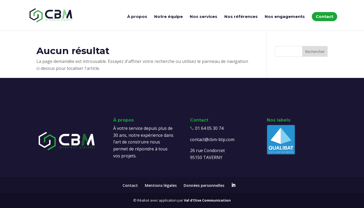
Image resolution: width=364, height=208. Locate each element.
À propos (137, 17)
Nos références (241, 17)
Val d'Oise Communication (207, 200)
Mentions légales (161, 185)
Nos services (203, 17)
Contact (324, 16)
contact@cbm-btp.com (212, 139)
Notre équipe (168, 17)
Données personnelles (204, 185)
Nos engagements (285, 17)
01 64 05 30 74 (209, 128)
